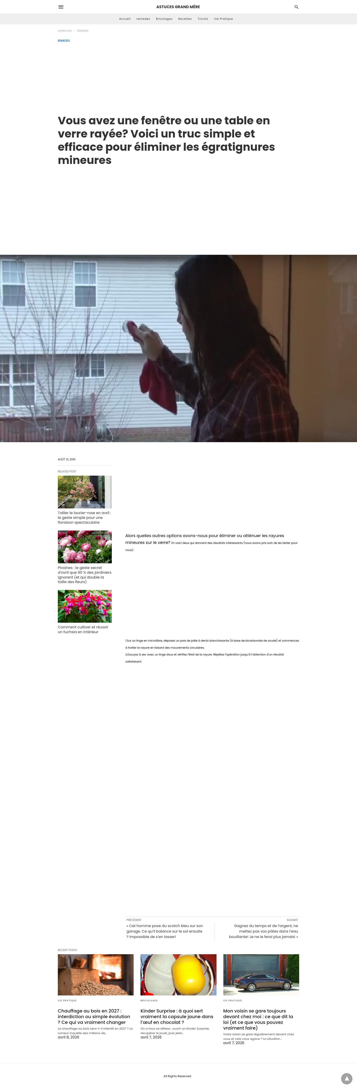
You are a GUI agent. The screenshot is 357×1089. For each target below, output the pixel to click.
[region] (178, 205)
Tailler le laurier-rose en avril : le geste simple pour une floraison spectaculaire (84, 517)
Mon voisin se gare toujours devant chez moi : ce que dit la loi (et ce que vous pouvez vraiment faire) (258, 1019)
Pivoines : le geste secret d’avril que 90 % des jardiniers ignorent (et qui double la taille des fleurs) (85, 574)
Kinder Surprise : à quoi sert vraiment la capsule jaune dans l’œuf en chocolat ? (176, 1016)
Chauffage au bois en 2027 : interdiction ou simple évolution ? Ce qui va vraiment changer (94, 1016)
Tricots (203, 19)
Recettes (185, 19)
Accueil (125, 19)
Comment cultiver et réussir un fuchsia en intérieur (83, 630)
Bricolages (164, 19)
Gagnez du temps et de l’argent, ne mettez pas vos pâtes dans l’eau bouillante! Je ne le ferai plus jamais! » (263, 931)
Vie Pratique (223, 19)
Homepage (65, 31)
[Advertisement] (178, 76)
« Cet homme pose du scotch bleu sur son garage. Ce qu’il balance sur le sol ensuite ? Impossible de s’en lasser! (165, 931)
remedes (143, 19)
